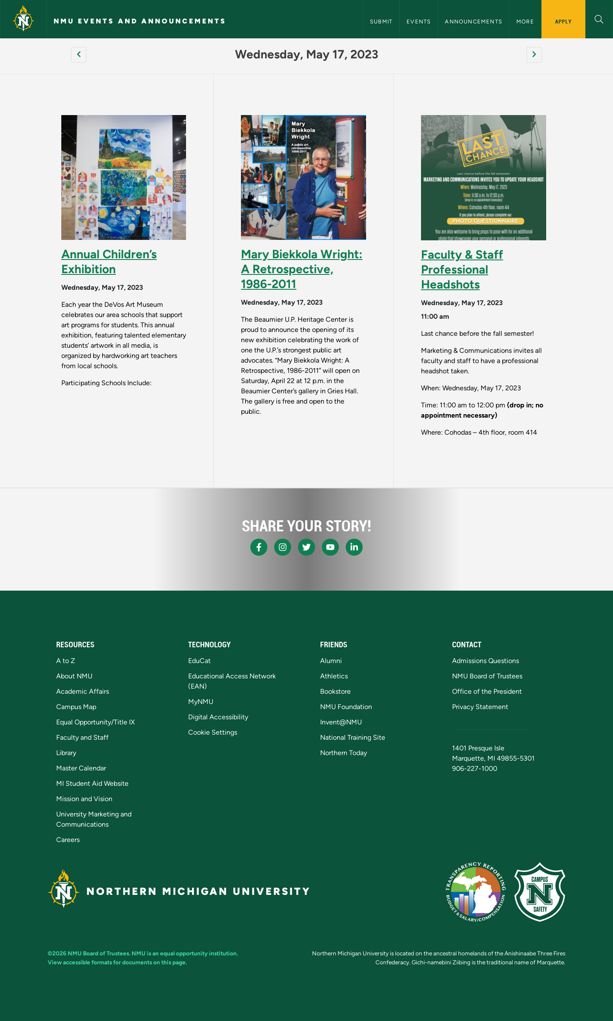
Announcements (473, 21)
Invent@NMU (341, 722)
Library (66, 753)
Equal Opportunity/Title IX (95, 722)
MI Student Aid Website (92, 783)
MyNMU (200, 702)
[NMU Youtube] (330, 547)
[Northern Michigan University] (23, 19)
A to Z (65, 661)
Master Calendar (81, 768)
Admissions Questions (485, 661)
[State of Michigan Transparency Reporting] (476, 892)
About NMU (74, 676)
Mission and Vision (84, 799)
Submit (381, 21)
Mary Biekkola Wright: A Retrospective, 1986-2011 (301, 269)
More (525, 21)
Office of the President (487, 691)
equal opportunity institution (198, 953)
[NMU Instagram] (282, 547)
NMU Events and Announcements (140, 21)
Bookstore (335, 691)
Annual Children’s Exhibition (109, 261)
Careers (68, 840)
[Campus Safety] (539, 892)
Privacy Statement (480, 707)
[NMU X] (306, 547)
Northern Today (343, 753)
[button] (599, 18)
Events (419, 21)
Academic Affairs (82, 691)
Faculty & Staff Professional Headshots (462, 269)
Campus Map (76, 707)
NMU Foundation (346, 707)
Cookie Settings (212, 732)
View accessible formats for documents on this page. (117, 962)
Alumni (331, 661)
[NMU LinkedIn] (354, 547)
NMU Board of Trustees (487, 676)
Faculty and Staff (82, 737)
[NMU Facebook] (258, 547)
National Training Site (352, 737)
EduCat (199, 661)
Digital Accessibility (218, 717)
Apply (563, 21)
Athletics (334, 676)
